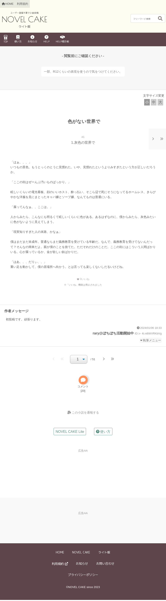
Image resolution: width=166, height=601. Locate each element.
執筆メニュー (152, 340)
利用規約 (22, 3)
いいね (83, 279)
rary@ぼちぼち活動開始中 (113, 333)
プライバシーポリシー (83, 576)
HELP (46, 39)
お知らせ (32, 39)
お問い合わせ (105, 564)
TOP (5, 39)
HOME (60, 553)
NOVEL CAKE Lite (70, 432)
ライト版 (104, 553)
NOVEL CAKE (81, 553)
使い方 (17, 39)
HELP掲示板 (62, 39)
